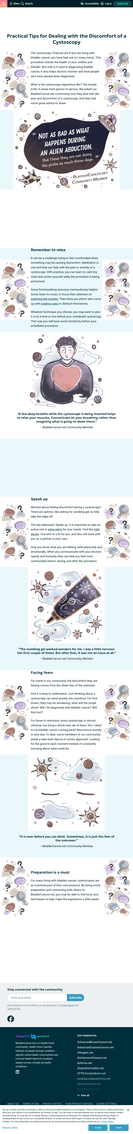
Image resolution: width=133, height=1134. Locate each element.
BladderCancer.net (89, 1084)
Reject (119, 1128)
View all (83, 1095)
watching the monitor (44, 299)
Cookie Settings (106, 1103)
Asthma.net (84, 1063)
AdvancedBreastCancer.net (94, 1042)
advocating (55, 529)
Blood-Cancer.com (89, 1089)
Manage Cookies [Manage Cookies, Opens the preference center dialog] (10, 1127)
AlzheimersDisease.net (92, 1058)
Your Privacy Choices (79, 1103)
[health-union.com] (32, 1036)
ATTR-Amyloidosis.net (91, 1073)
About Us (13, 1103)
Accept (98, 1128)
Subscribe (122, 3)
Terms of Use (13, 1009)
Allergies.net (85, 1052)
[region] (66, 1119)
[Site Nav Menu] (14, 3)
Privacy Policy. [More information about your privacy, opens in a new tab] (107, 1121)
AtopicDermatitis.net (90, 1068)
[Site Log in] (106, 3)
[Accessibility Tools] (89, 3)
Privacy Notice (67, 1005)
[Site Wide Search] (26, 3)
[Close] (128, 1110)
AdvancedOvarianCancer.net (95, 1047)
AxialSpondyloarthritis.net (93, 1078)
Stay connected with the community (34, 989)
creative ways (49, 303)
